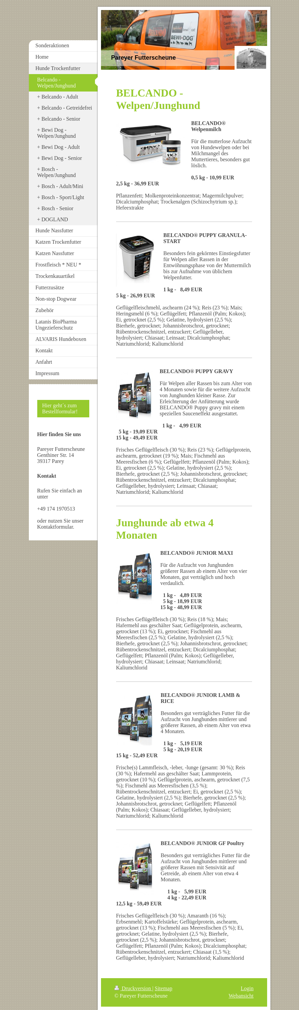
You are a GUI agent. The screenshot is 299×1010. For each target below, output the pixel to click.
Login (247, 988)
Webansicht (241, 996)
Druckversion (133, 988)
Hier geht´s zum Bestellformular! (60, 408)
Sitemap (163, 988)
